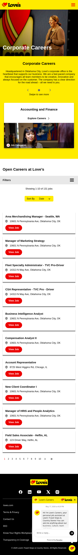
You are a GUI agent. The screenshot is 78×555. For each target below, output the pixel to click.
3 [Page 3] (12, 459)
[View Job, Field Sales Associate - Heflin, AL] (13, 447)
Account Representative (20, 362)
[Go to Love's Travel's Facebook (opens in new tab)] (20, 492)
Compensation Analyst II (21, 338)
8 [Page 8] (31, 459)
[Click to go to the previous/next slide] (39, 90)
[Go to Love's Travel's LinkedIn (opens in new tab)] (29, 492)
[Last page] (51, 459)
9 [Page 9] (35, 459)
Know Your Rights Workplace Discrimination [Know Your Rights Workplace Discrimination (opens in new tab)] (25, 532)
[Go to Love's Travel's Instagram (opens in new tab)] (57, 492)
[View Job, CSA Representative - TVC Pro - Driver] (13, 301)
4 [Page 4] (16, 459)
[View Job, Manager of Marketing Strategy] (13, 252)
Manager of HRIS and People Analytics (30, 411)
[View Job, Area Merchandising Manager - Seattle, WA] (13, 228)
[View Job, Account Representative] (13, 374)
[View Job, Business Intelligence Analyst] (13, 325)
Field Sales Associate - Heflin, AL (26, 435)
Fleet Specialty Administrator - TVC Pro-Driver (34, 265)
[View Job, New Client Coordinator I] (13, 398)
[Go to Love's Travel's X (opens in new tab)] (48, 492)
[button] (27, 90)
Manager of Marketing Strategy (25, 240)
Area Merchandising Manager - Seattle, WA (32, 216)
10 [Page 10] (40, 459)
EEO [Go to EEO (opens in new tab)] (5, 526)
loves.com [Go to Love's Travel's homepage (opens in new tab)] (8, 505)
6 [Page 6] (23, 459)
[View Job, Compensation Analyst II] (13, 349)
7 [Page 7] (27, 459)
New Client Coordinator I (21, 386)
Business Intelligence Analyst (24, 313)
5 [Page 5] (20, 459)
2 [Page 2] (8, 459)
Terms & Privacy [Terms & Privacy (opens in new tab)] (11, 512)
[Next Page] (45, 459)
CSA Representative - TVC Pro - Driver (29, 289)
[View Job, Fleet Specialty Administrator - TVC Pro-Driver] (13, 276)
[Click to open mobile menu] (73, 4)
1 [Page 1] (4, 459)
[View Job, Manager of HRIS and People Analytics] (13, 422)
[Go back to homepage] (11, 4)
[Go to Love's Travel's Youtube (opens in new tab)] (39, 492)
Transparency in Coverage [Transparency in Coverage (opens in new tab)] (16, 539)
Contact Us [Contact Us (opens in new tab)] (8, 519)
